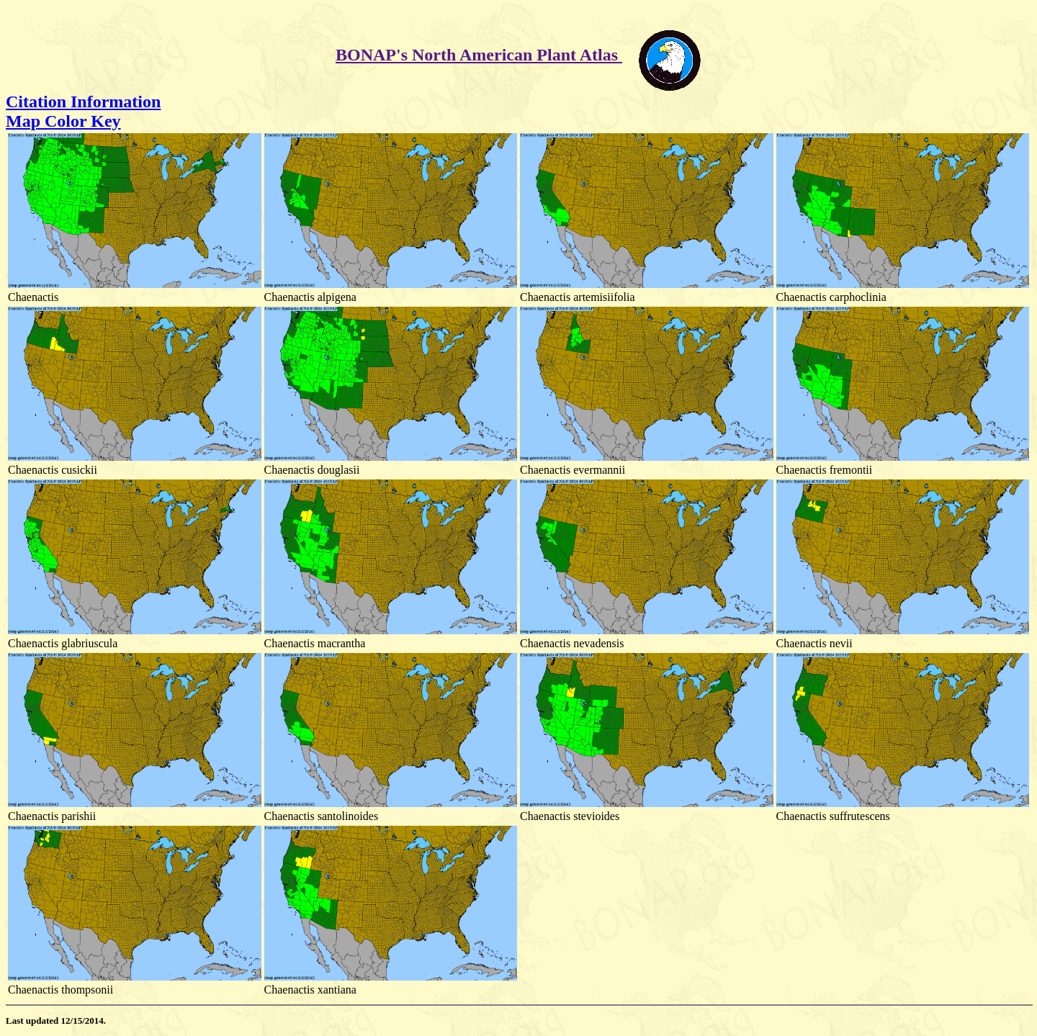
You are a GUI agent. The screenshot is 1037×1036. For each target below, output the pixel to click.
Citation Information (83, 101)
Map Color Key (63, 121)
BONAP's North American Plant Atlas (479, 54)
